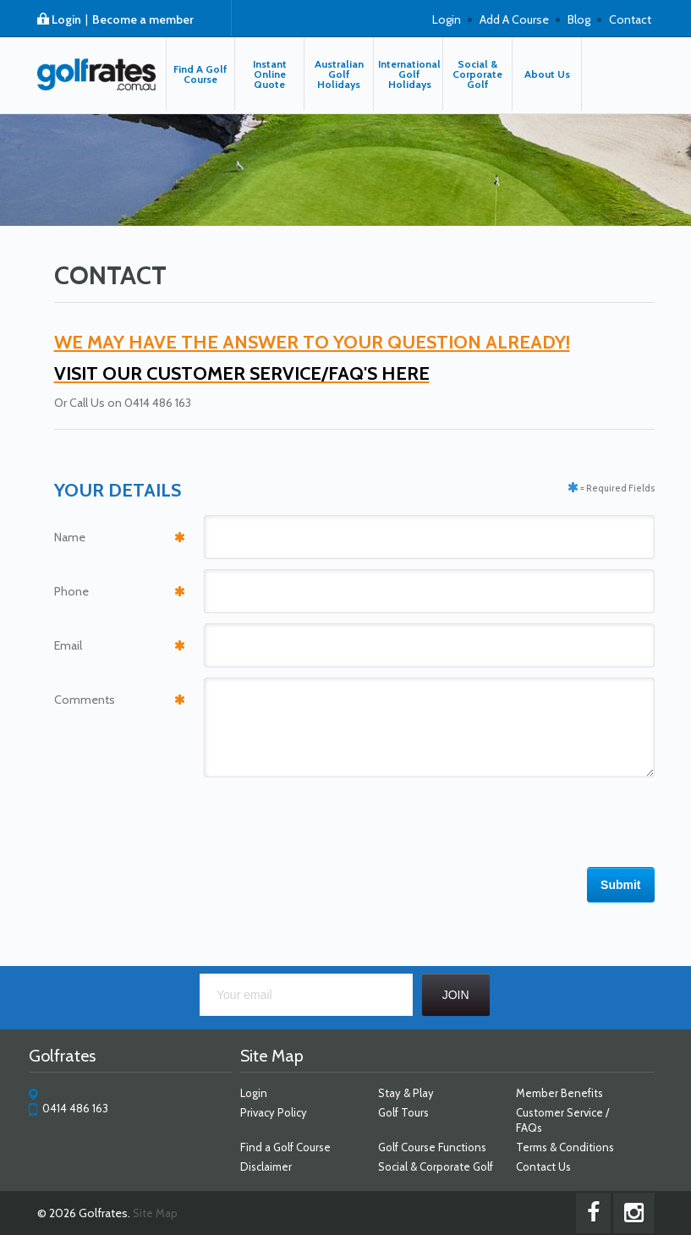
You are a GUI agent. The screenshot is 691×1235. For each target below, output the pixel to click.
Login (66, 19)
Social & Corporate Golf (435, 1166)
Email (68, 645)
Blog (579, 19)
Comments (84, 699)
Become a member (143, 19)
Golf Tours (403, 1112)
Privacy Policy (273, 1112)
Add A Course (514, 19)
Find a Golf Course (285, 1147)
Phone (71, 591)
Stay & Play (406, 1093)
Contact (630, 19)
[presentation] (526, 815)
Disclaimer (266, 1166)
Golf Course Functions (432, 1147)
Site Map (155, 1213)
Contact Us (543, 1166)
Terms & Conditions (565, 1147)
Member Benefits (559, 1093)
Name (69, 537)
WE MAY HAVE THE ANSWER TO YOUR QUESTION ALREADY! (312, 342)
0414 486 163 (75, 1108)
